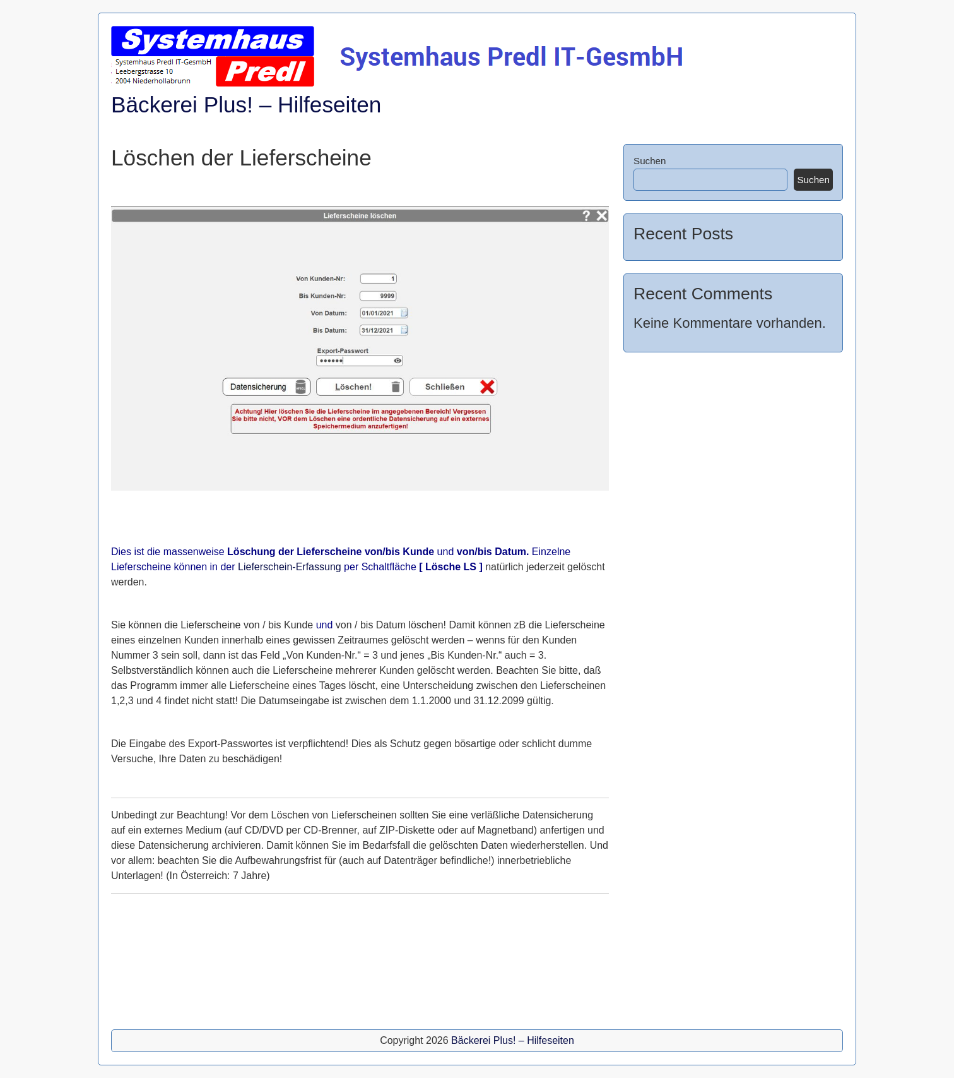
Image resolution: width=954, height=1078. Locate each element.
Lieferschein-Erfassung (289, 566)
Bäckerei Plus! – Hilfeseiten (246, 104)
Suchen (649, 160)
